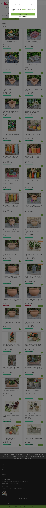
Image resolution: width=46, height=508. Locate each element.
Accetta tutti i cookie (23, 14)
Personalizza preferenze (23, 16)
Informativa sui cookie (24, 9)
